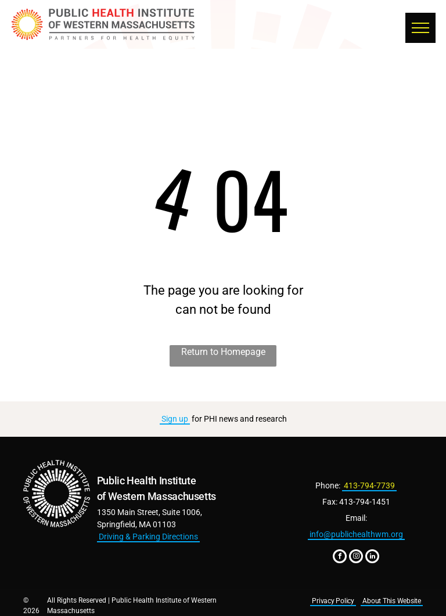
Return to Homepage (223, 351)
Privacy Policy (333, 601)
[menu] (420, 28)
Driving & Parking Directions (148, 536)
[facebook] (340, 557)
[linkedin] (372, 557)
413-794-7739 (369, 485)
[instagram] (356, 557)
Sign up (174, 418)
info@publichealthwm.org (356, 534)
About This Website (391, 601)
